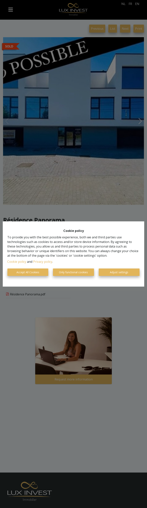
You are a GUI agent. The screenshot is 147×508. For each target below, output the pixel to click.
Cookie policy (16, 262)
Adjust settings (119, 272)
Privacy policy (42, 262)
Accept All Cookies (27, 272)
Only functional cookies (73, 272)
